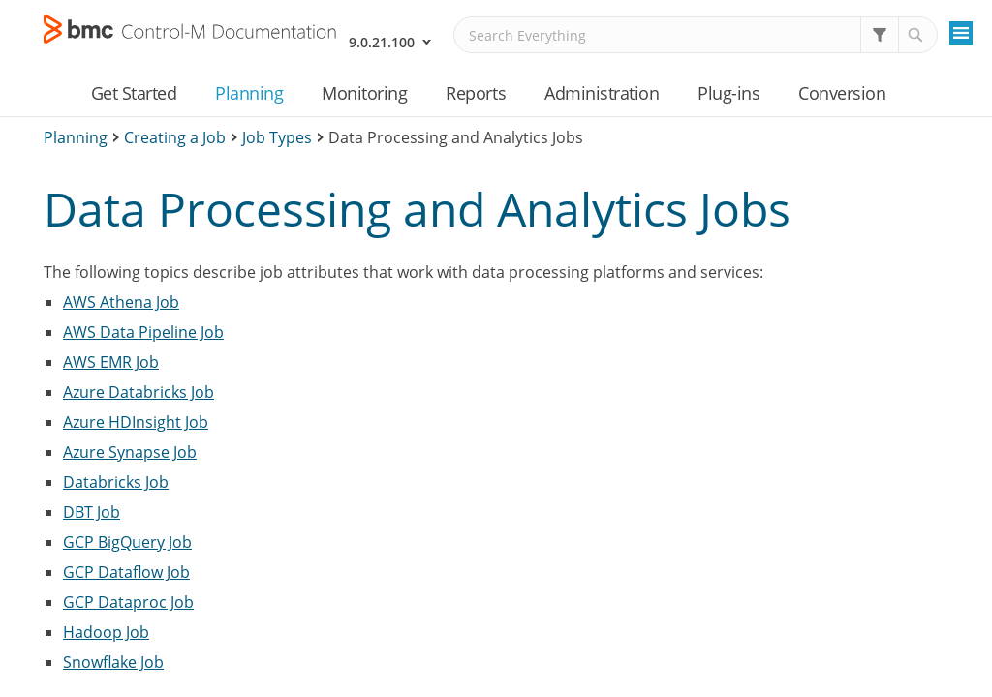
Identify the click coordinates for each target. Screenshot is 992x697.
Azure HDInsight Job (135, 422)
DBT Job (91, 512)
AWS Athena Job (121, 302)
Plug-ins (729, 93)
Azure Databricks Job (138, 392)
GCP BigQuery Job (127, 542)
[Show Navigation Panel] (961, 33)
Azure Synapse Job (130, 452)
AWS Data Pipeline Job (143, 332)
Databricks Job (116, 482)
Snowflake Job (113, 662)
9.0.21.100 (382, 42)
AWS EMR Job (111, 362)
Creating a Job (175, 137)
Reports (476, 93)
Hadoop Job (106, 632)
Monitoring (364, 93)
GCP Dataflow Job (126, 572)
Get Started (134, 93)
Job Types (277, 137)
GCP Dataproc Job (128, 602)
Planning (249, 93)
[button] (879, 34)
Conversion (841, 93)
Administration (601, 93)
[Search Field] (695, 34)
